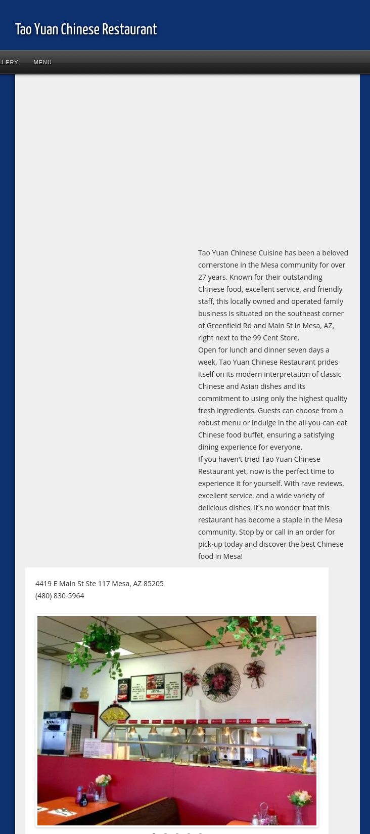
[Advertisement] (134, 163)
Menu (43, 62)
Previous (52, 723)
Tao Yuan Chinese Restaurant (86, 29)
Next (301, 723)
